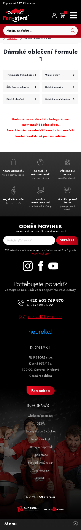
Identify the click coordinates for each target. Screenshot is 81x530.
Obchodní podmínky (40, 416)
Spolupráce (40, 455)
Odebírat (67, 240)
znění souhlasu (40, 254)
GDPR (41, 423)
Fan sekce (40, 391)
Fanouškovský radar (40, 462)
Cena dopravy (40, 470)
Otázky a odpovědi (40, 447)
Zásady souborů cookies (40, 431)
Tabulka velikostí (41, 439)
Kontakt (40, 478)
